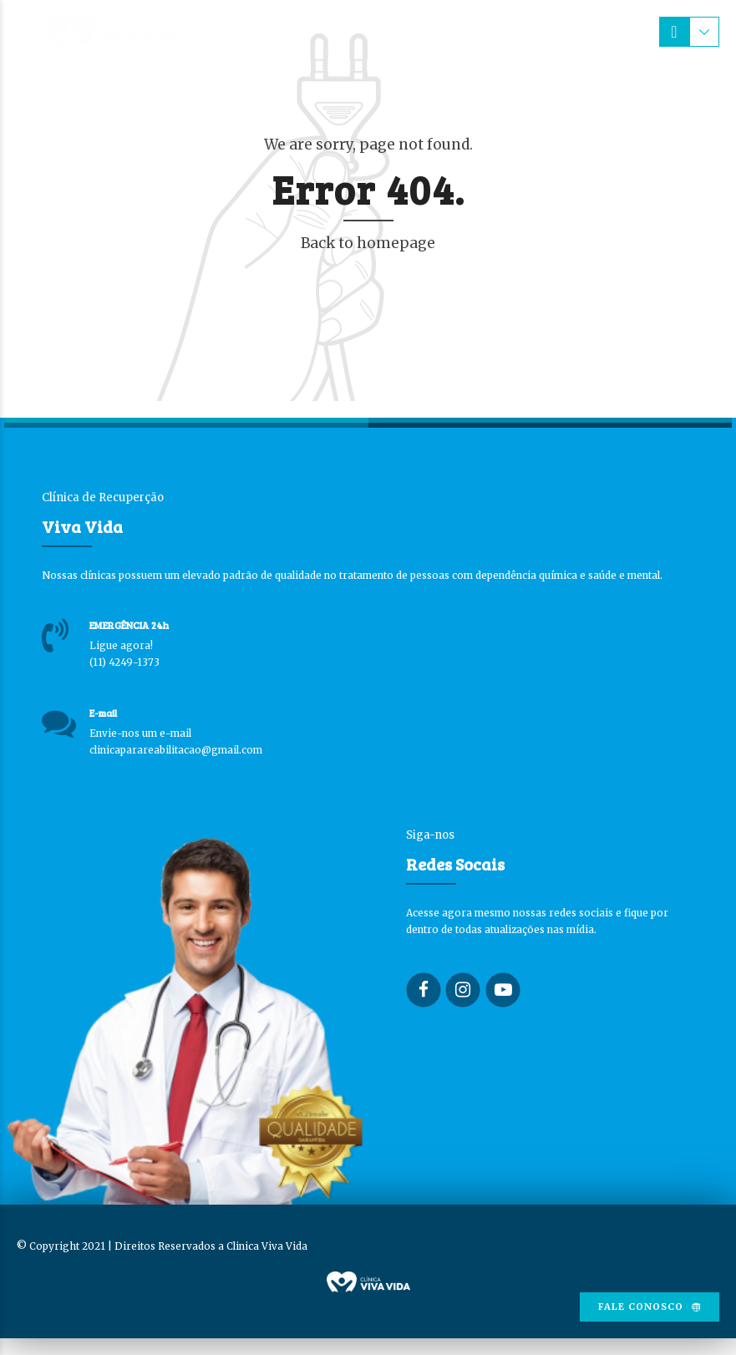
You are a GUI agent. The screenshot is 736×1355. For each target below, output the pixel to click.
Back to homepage (368, 243)
